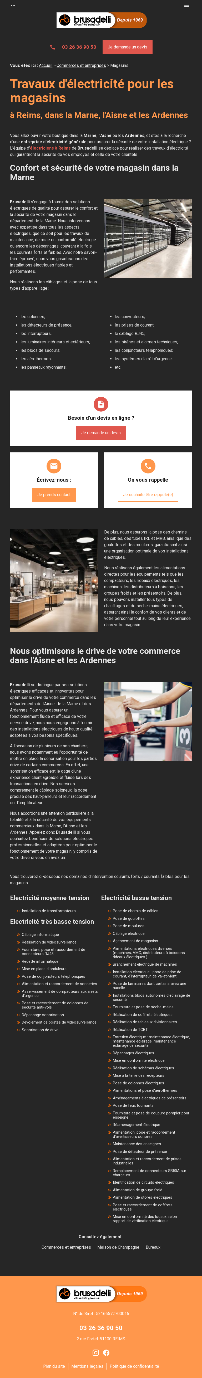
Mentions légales (87, 1366)
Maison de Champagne (118, 1247)
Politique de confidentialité (134, 1366)
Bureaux (153, 1247)
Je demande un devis (127, 47)
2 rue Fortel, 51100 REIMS (101, 1338)
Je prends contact (53, 494)
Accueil (45, 65)
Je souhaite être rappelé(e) (148, 494)
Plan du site (54, 1366)
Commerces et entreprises (81, 65)
